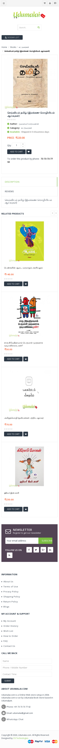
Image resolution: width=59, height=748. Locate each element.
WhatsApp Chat (15, 719)
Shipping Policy (10, 596)
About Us (7, 581)
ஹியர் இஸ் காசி (11, 492)
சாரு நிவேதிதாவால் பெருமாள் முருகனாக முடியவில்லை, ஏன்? (23, 344)
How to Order (9, 636)
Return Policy (9, 601)
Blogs (5, 606)
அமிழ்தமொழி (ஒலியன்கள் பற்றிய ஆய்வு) (23, 417)
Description (12, 181)
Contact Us (8, 646)
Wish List (7, 631)
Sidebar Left (12, 37)
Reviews (9, 191)
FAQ (4, 641)
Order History (9, 626)
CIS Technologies (20, 738)
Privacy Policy (10, 591)
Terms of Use (9, 586)
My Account (8, 620)
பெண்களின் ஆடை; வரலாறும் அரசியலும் (23, 267)
